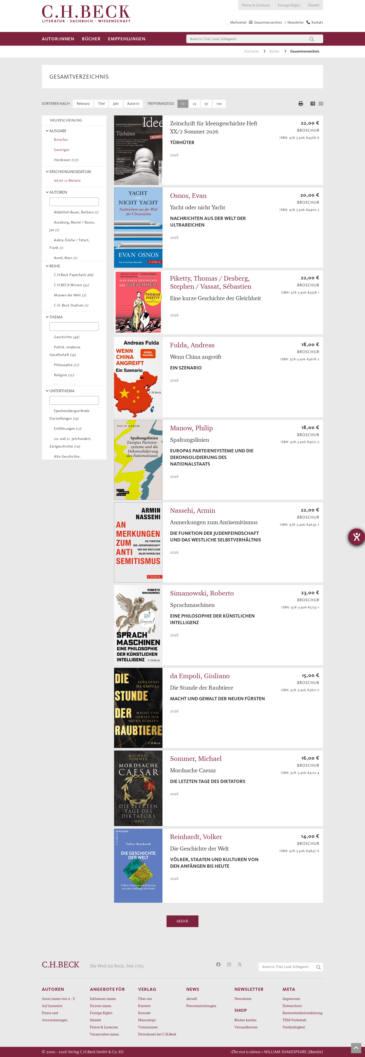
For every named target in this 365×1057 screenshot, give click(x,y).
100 (219, 103)
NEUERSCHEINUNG (65, 120)
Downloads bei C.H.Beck (157, 1034)
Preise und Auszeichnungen (54, 1016)
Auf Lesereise (52, 1005)
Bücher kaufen (245, 1020)
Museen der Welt (69, 295)
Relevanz (83, 103)
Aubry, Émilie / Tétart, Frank (69, 244)
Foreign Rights (289, 5)
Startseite (252, 51)
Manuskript (147, 1020)
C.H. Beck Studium (70, 305)
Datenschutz (292, 1005)
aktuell (191, 998)
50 (206, 103)
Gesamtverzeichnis (304, 51)
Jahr (116, 103)
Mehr (182, 921)
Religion (63, 375)
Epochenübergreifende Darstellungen (69, 415)
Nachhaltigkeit (294, 1027)
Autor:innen (58, 39)
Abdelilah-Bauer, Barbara (75, 212)
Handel (313, 5)
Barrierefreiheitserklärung (302, 1013)
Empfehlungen (126, 39)
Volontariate (148, 1027)
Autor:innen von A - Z (58, 998)
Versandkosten (246, 1027)
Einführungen (66, 429)
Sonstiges (60, 150)
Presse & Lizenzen (256, 5)
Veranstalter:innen (104, 1034)
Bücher (91, 39)
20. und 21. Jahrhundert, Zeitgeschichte (70, 443)
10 (183, 103)
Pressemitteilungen (201, 1005)
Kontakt (144, 1013)
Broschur (60, 140)
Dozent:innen (100, 1005)
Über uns (145, 998)
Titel (101, 103)
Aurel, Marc (64, 258)
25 (194, 103)
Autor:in (133, 103)
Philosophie (65, 365)
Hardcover (65, 160)
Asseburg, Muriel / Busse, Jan (72, 226)
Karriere (144, 1005)
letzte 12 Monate (66, 180)
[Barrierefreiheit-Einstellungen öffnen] (356, 536)
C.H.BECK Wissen (70, 285)
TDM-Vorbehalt (294, 1020)
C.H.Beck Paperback (72, 275)
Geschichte (65, 337)
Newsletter (242, 998)
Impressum (291, 998)
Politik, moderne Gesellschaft (64, 351)
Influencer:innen (103, 998)
